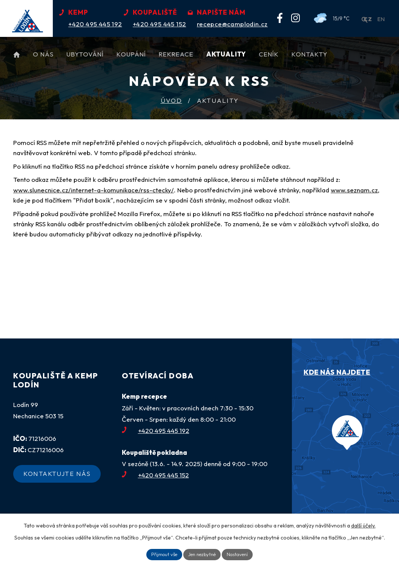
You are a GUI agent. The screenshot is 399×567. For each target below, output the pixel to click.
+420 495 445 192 (155, 430)
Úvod (171, 100)
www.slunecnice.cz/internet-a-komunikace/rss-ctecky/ (93, 190)
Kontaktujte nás (61, 477)
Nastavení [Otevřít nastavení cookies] (241, 553)
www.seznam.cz (354, 190)
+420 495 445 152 (155, 475)
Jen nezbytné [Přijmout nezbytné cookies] (202, 553)
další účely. (363, 524)
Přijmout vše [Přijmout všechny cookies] (160, 553)
